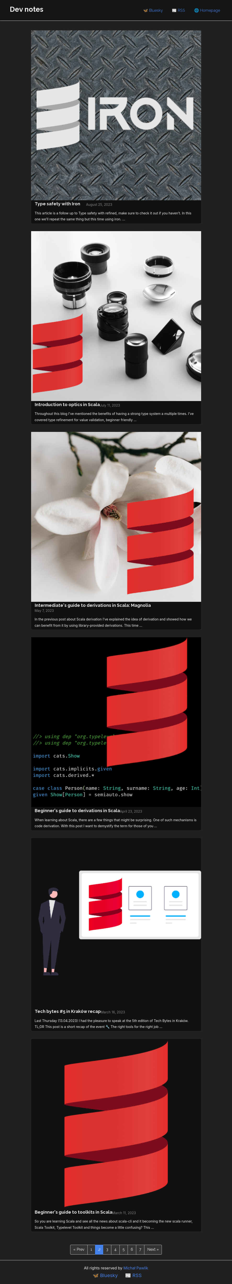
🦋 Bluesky (153, 10)
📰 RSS (178, 10)
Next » (153, 1249)
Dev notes (26, 9)
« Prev (79, 1249)
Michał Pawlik (135, 1268)
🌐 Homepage (207, 10)
